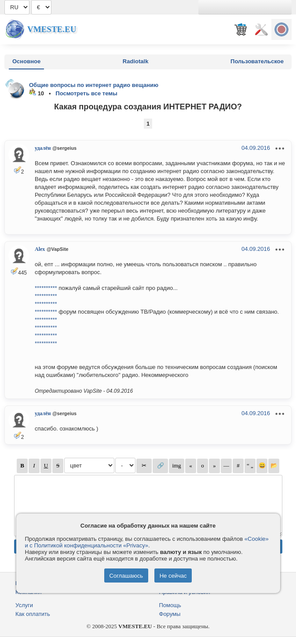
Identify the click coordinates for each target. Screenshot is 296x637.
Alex (40, 249)
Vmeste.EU (51, 29)
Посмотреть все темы (86, 93)
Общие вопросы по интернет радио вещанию (93, 85)
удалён (43, 148)
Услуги (24, 605)
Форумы (170, 614)
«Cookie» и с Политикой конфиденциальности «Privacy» (147, 542)
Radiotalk (136, 61)
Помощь (170, 605)
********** (46, 288)
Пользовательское (257, 61)
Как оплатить (32, 614)
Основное (26, 61)
